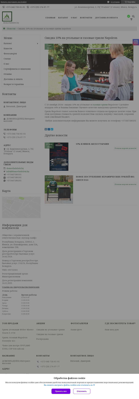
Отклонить (82, 391)
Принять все (61, 391)
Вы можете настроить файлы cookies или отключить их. (68, 385)
